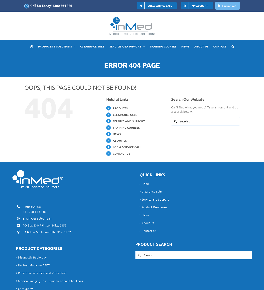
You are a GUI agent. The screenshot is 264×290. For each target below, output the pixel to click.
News (145, 215)
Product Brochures (154, 207)
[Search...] (205, 121)
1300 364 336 (32, 206)
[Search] (175, 121)
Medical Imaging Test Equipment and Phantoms (50, 281)
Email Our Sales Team (38, 218)
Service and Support (155, 199)
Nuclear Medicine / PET (34, 265)
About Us (148, 222)
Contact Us (149, 230)
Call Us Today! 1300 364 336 (51, 5)
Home (146, 183)
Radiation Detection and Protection (42, 273)
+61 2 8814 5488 (34, 211)
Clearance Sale (152, 191)
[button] (233, 46)
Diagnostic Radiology (32, 257)
